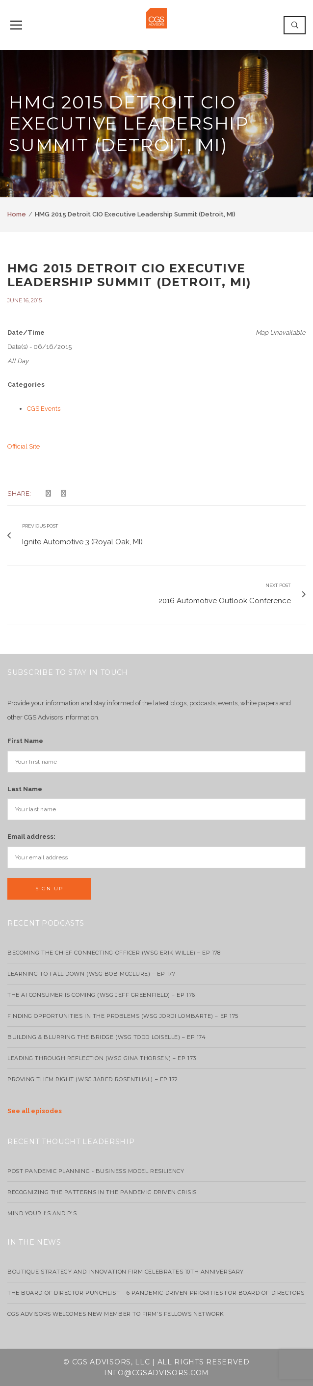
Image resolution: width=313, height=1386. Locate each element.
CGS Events (43, 408)
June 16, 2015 (24, 300)
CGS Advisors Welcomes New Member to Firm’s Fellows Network (115, 1313)
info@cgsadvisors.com (156, 1372)
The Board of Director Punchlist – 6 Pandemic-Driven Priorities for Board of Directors (156, 1292)
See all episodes (34, 1111)
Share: (19, 493)
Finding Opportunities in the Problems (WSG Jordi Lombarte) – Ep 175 (122, 1016)
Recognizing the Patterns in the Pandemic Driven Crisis (102, 1192)
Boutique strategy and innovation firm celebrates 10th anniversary (125, 1271)
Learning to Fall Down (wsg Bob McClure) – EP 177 (91, 973)
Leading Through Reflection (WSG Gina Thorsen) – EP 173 (101, 1058)
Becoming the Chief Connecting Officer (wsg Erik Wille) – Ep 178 (114, 952)
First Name (25, 741)
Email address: (31, 836)
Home (16, 214)
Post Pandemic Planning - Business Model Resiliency (95, 1171)
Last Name (24, 789)
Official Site (23, 446)
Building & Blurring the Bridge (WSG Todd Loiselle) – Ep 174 (106, 1037)
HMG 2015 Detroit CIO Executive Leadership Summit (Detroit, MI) (129, 275)
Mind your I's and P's (42, 1213)
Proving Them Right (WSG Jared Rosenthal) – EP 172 (92, 1079)
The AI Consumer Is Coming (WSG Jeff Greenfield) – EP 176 (101, 994)
